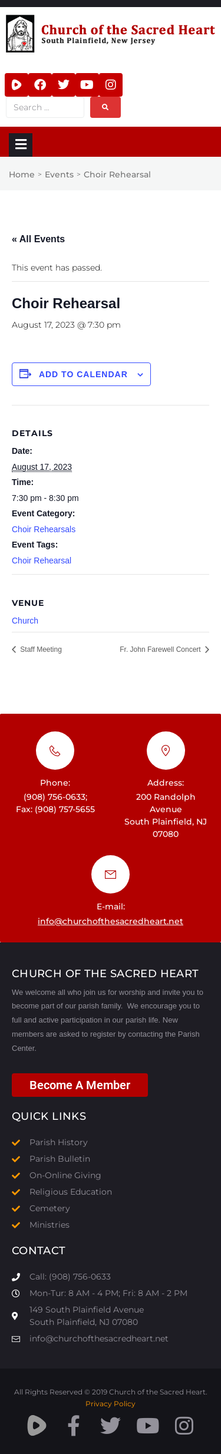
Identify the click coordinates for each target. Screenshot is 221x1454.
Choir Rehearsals (43, 529)
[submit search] (105, 107)
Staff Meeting (40, 649)
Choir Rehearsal (41, 560)
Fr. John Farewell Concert (161, 649)
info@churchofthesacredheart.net (110, 921)
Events (59, 174)
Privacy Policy (110, 1403)
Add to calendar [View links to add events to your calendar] (83, 374)
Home (22, 174)
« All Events (38, 239)
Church (25, 620)
